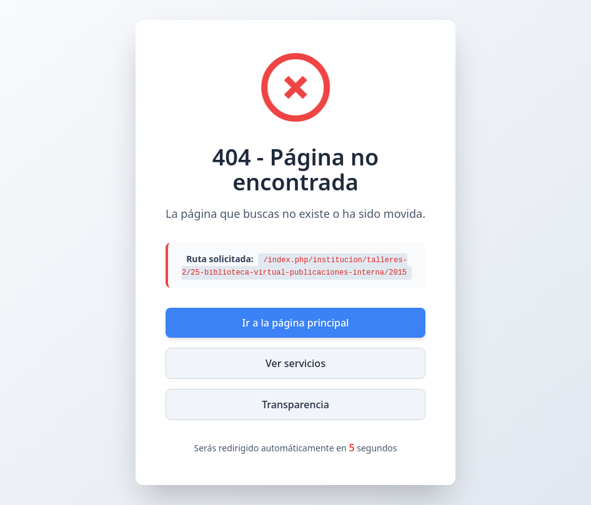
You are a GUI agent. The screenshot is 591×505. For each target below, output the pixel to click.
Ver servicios (295, 363)
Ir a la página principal (295, 323)
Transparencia (295, 404)
